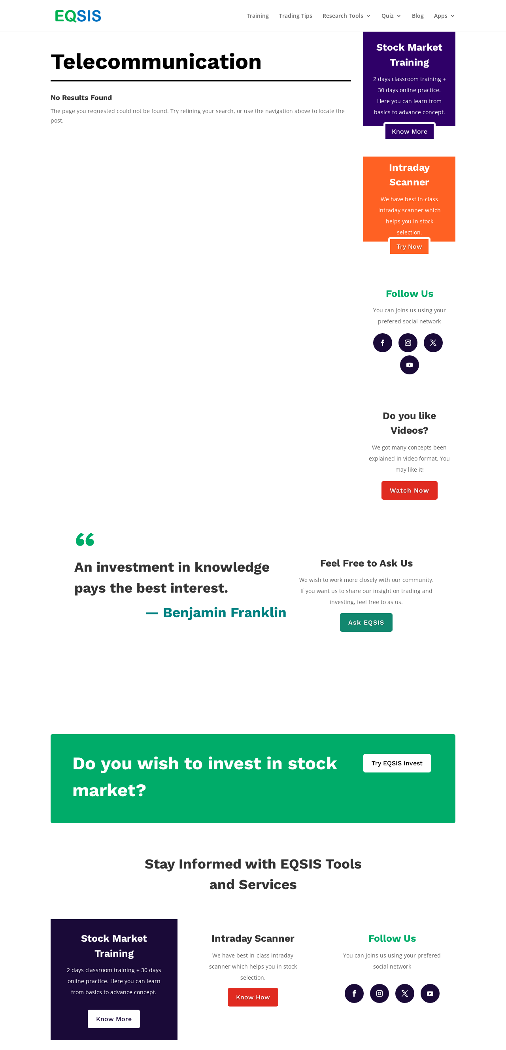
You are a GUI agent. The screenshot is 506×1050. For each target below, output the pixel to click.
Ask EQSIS (366, 622)
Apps (440, 16)
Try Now (409, 246)
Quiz (387, 16)
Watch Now (409, 490)
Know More (409, 131)
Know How (253, 997)
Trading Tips (295, 16)
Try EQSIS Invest (397, 763)
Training (258, 16)
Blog (418, 16)
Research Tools (343, 16)
